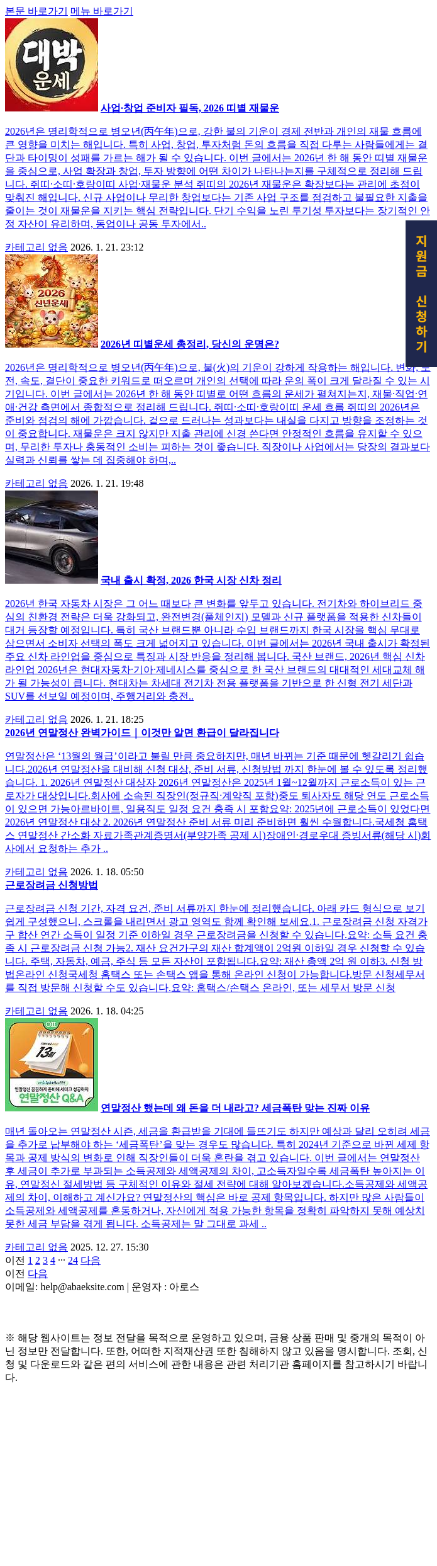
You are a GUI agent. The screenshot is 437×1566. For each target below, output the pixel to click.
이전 (15, 1436)
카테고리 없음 (36, 423)
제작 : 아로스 (34, 1476)
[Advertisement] (218, 93)
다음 (90, 1436)
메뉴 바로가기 (101, 187)
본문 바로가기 (36, 187)
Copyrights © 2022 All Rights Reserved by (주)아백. (113, 1489)
